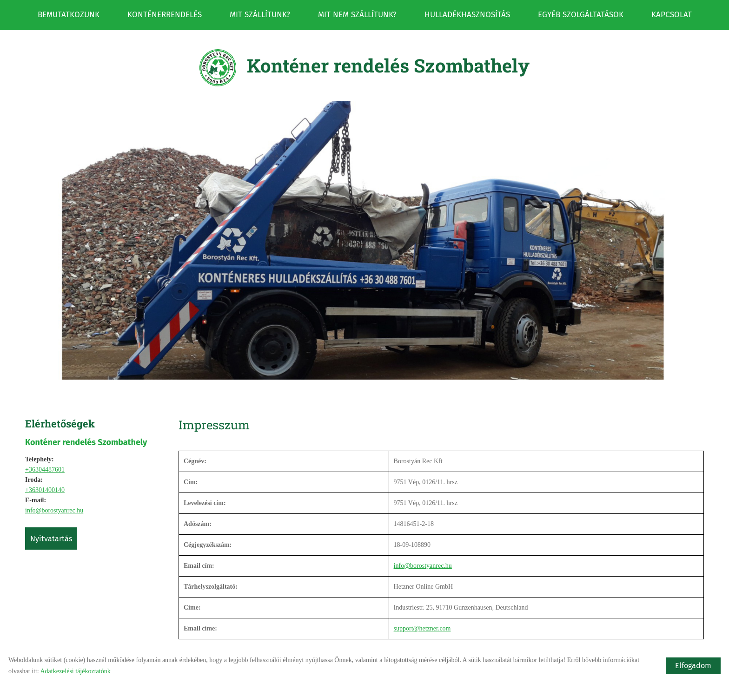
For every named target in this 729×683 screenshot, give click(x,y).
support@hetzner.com (422, 602)
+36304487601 (45, 443)
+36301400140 (45, 464)
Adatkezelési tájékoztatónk (75, 671)
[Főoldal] (217, 42)
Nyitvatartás (51, 513)
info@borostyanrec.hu (54, 484)
